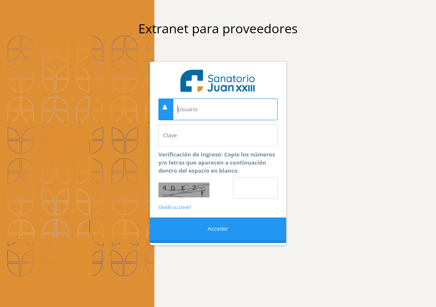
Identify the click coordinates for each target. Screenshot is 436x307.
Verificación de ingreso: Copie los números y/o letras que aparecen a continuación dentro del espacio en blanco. (216, 162)
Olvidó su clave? (174, 207)
